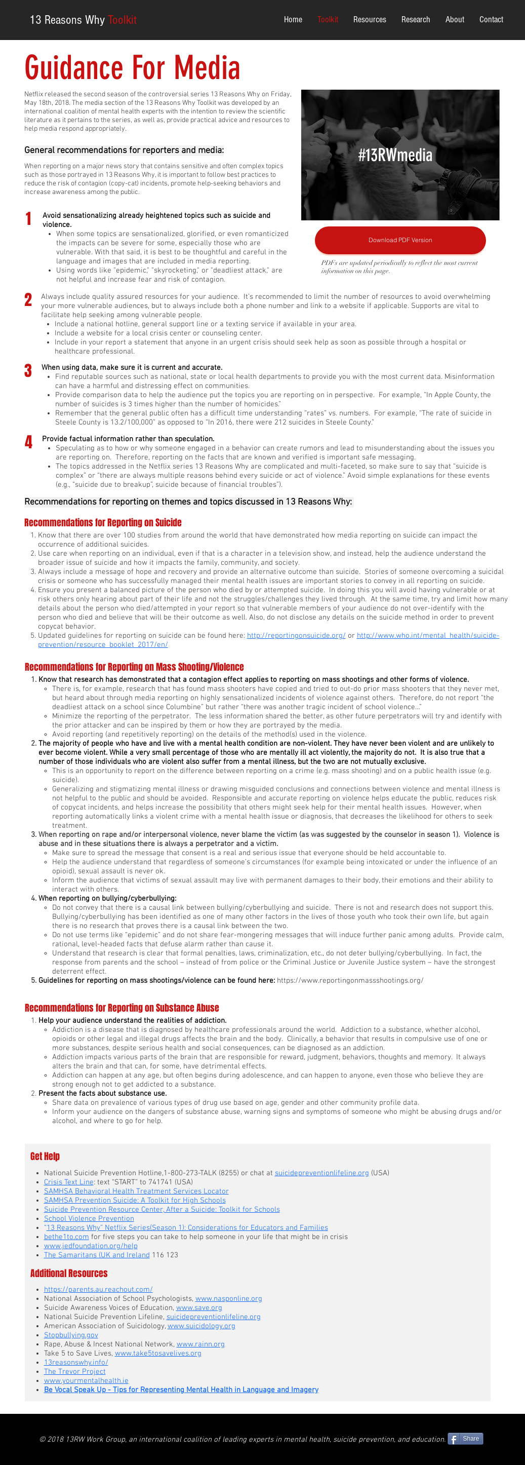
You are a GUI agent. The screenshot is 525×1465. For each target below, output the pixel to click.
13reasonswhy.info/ (76, 1362)
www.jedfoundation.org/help (91, 1246)
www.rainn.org (201, 1344)
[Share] (465, 1439)
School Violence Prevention (89, 1218)
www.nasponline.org (228, 1298)
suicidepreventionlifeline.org (214, 1317)
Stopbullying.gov (71, 1335)
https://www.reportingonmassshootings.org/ (350, 980)
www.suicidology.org (201, 1326)
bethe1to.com (66, 1237)
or (351, 635)
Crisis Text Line (69, 1182)
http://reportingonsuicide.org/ (296, 635)
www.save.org (199, 1308)
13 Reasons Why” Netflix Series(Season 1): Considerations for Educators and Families (187, 1227)
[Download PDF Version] (400, 240)
